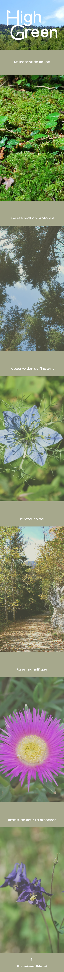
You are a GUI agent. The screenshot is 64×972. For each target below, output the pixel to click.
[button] (32, 959)
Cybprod (41, 966)
